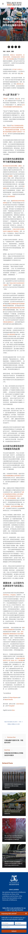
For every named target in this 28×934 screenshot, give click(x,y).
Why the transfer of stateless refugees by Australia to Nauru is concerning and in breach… (13, 863)
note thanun (19, 704)
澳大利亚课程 (10, 59)
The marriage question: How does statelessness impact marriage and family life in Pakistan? (13, 837)
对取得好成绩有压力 (8, 322)
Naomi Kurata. (9, 699)
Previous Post (10, 737)
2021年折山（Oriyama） (10, 594)
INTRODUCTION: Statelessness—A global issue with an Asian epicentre (13, 785)
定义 (17, 98)
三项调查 (10, 176)
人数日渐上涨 (19, 84)
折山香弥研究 (11, 334)
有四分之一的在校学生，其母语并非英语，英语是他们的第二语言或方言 (13, 57)
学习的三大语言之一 (18, 69)
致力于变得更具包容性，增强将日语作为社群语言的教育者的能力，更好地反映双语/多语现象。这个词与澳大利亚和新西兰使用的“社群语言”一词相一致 (14, 129)
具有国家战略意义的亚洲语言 (13, 475)
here (13, 710)
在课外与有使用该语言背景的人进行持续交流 (13, 494)
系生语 (13, 94)
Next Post (8, 750)
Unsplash (11, 706)
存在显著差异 (11, 196)
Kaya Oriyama (14, 697)
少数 (21, 73)
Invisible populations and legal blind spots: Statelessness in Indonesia (12, 811)
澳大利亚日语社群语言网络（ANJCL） (13, 166)
